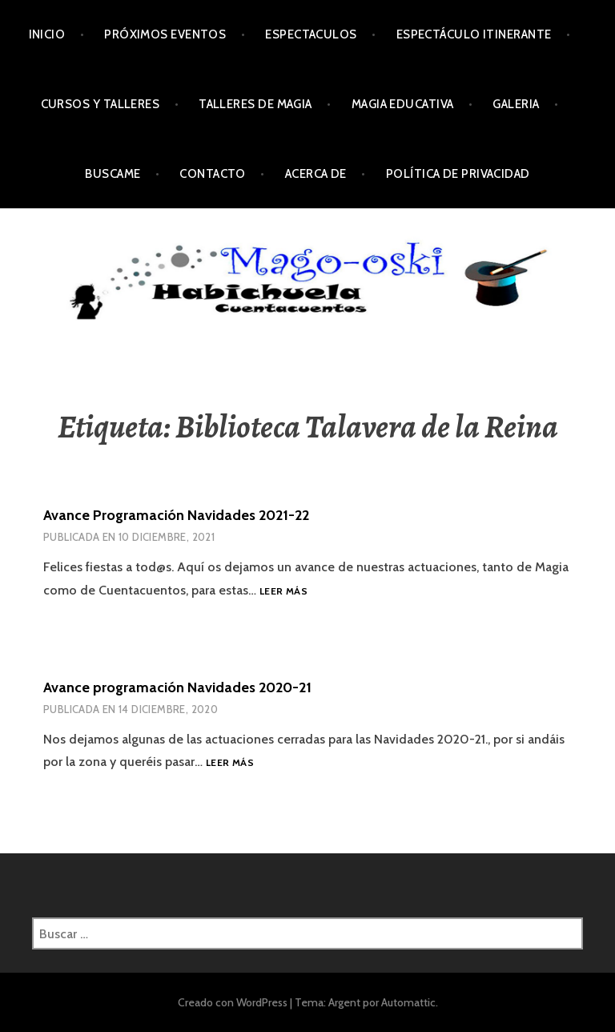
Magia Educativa (403, 104)
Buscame (112, 174)
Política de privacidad (458, 174)
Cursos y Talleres (100, 104)
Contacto (212, 174)
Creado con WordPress (232, 1002)
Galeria (515, 104)
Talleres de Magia (255, 104)
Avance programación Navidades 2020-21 (177, 687)
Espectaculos (310, 34)
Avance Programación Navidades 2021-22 (176, 515)
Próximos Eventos (165, 34)
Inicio (47, 34)
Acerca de (316, 174)
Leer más (283, 592)
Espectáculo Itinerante (474, 34)
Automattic (408, 1002)
